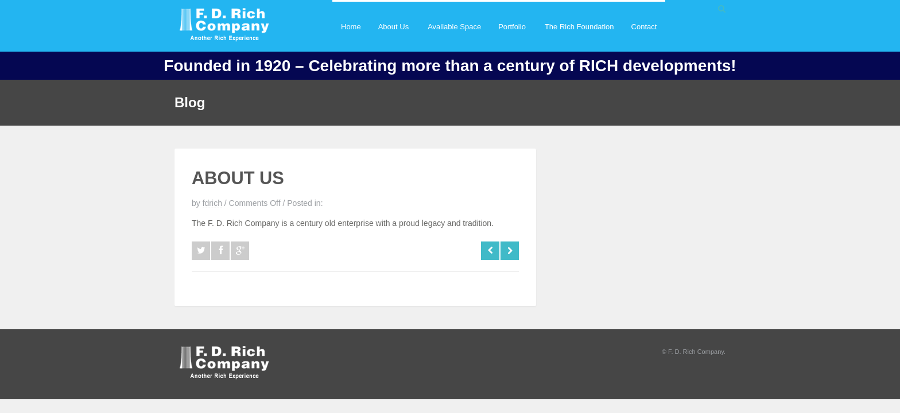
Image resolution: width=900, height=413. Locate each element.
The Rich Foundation (579, 26)
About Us (393, 37)
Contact (644, 26)
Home (351, 26)
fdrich (212, 203)
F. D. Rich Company (696, 351)
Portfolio (512, 37)
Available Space (454, 26)
